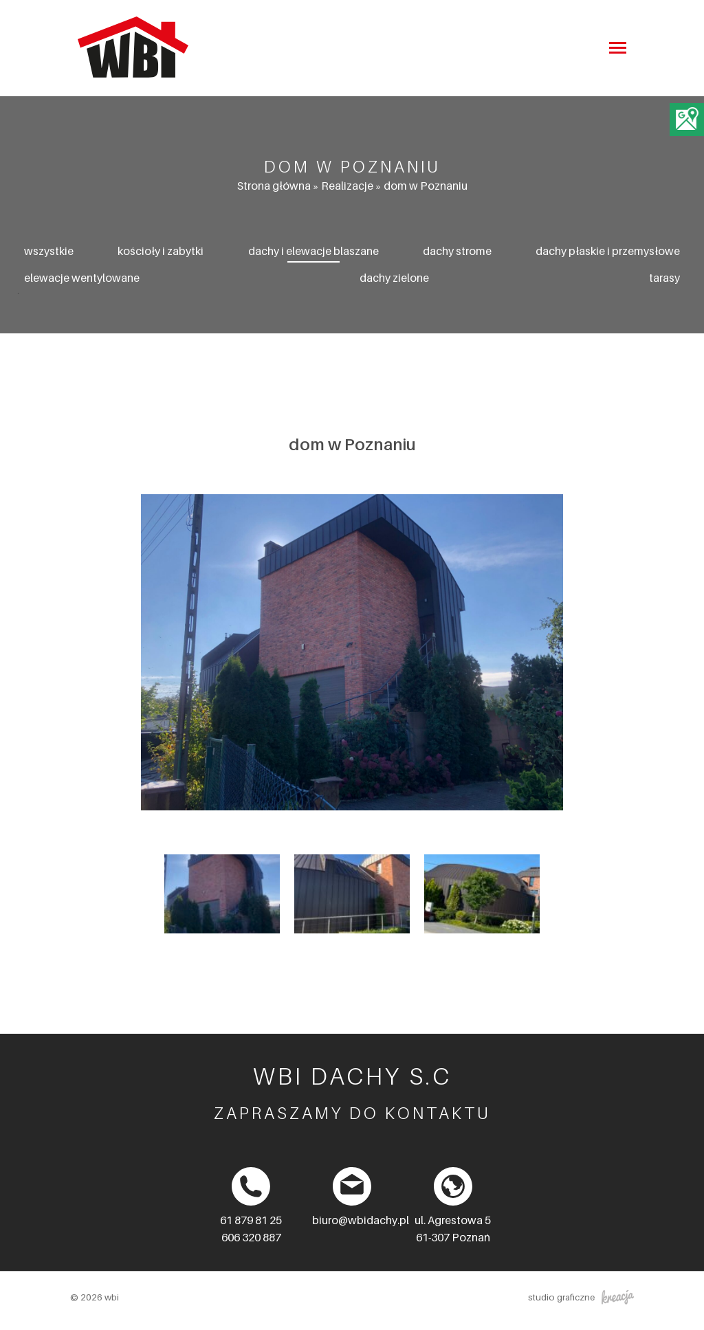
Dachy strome (457, 251)
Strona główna (274, 185)
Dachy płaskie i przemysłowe (608, 251)
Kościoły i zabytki (161, 251)
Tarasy (664, 277)
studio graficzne (581, 1297)
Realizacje (347, 185)
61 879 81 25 (251, 1220)
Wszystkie (49, 251)
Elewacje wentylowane (82, 277)
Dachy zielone (394, 277)
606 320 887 (251, 1237)
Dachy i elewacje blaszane (313, 251)
